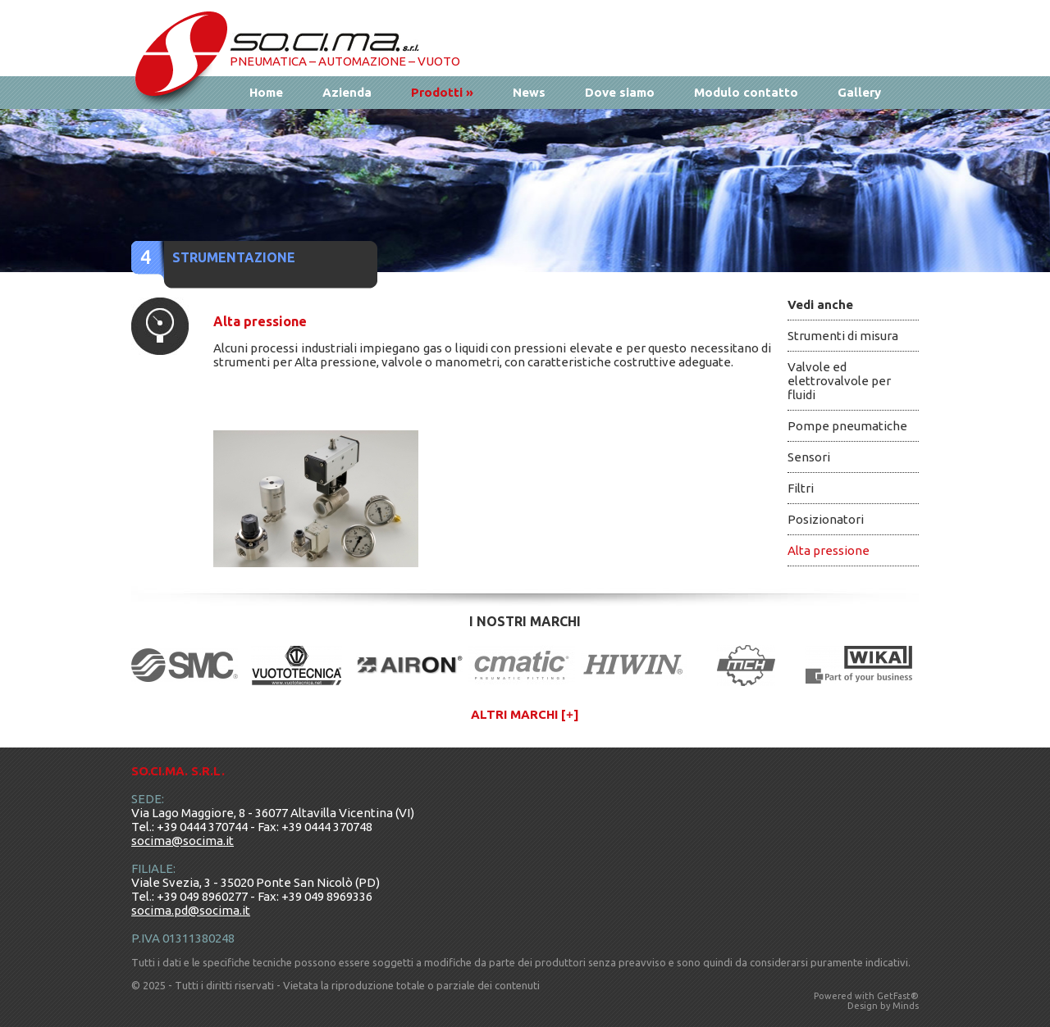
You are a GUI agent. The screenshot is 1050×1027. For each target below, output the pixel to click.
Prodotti (442, 92)
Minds (905, 1006)
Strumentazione (233, 257)
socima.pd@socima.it (190, 910)
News (529, 92)
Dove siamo (620, 92)
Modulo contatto (746, 92)
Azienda (347, 92)
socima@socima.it (182, 841)
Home (266, 92)
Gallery (859, 92)
